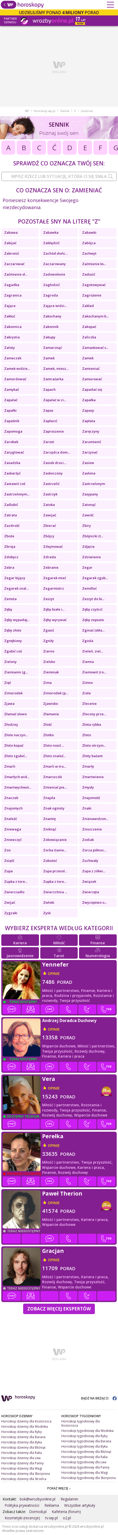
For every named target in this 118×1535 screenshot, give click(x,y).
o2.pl (67, 1517)
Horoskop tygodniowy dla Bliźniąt (86, 1451)
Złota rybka (91, 724)
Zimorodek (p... (55, 693)
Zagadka (11, 284)
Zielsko (49, 661)
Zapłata (88, 420)
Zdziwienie (91, 557)
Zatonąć (89, 504)
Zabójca (89, 243)
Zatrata (10, 515)
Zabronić (11, 253)
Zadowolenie (54, 274)
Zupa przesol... (55, 871)
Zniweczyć (13, 839)
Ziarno (48, 651)
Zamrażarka (53, 379)
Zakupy (49, 337)
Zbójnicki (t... (92, 536)
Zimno (87, 682)
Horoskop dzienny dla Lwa (21, 1458)
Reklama (51, 1505)
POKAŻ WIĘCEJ (59, 1488)
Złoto (86, 735)
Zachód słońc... (55, 253)
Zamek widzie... (17, 368)
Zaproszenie (53, 431)
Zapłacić (50, 420)
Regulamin (69, 1499)
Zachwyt (89, 253)
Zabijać (10, 243)
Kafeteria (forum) (66, 1511)
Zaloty (9, 347)
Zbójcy (48, 536)
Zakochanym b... (95, 316)
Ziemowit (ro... (94, 672)
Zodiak (88, 839)
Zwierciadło (14, 892)
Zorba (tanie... (54, 850)
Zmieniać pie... (55, 787)
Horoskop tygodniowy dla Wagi (84, 1472)
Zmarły (88, 766)
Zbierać (49, 525)
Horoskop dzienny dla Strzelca (23, 1479)
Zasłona (88, 473)
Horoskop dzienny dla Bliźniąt (23, 1447)
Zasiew (88, 462)
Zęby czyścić (92, 609)
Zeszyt (48, 598)
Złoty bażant (92, 755)
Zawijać (49, 515)
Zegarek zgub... (95, 578)
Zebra (9, 567)
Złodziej (11, 724)
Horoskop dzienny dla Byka (21, 1442)
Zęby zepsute (93, 619)
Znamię (49, 818)
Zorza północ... (94, 850)
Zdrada (49, 557)
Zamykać (11, 389)
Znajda (49, 797)
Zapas (48, 410)
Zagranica (13, 295)
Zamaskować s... (95, 347)
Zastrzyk (50, 494)
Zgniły (48, 640)
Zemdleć (89, 588)
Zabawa (11, 232)
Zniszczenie (92, 829)
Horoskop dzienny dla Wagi (21, 1468)
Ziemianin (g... (16, 672)
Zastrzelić (51, 483)
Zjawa (9, 703)
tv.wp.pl (51, 1517)
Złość (47, 724)
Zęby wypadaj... (17, 619)
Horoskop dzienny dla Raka (21, 1452)
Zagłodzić (51, 284)
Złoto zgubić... (15, 755)
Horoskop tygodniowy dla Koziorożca (80, 1423)
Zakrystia (12, 337)
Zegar (87, 567)
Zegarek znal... (16, 588)
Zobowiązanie (55, 839)
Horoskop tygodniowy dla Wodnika (87, 1430)
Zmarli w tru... (54, 766)
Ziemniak (51, 672)
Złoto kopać (13, 745)
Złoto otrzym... (94, 745)
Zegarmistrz (53, 588)
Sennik (64, 111)
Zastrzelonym (93, 483)
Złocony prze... (94, 714)
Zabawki (89, 232)
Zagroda (50, 295)
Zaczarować (14, 263)
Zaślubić (11, 504)
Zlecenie (89, 703)
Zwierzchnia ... (55, 892)
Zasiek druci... (54, 462)
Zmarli (9, 766)
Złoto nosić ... (53, 745)
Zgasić (48, 630)
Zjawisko (50, 703)
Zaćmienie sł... (15, 274)
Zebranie (50, 567)
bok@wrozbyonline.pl (37, 1499)
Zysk (47, 913)
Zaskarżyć (12, 473)
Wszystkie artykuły (79, 1505)
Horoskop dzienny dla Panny (22, 1463)
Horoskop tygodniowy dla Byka (84, 1446)
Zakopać (89, 326)
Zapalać (10, 400)
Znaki (86, 808)
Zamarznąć (52, 347)
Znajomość (91, 797)
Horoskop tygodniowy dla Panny (85, 1467)
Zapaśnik (11, 420)
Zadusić (88, 274)
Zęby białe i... (53, 609)
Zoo (7, 850)
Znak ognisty (53, 808)
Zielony (10, 661)
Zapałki (10, 410)
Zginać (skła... (93, 630)
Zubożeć (50, 860)
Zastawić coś (14, 483)
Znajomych (13, 808)
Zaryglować (14, 452)
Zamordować (15, 379)
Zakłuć (9, 316)
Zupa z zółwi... (93, 871)
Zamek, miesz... (55, 368)
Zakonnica (13, 326)
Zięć (7, 682)
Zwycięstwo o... (94, 902)
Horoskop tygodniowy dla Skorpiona (88, 1478)
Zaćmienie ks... (94, 263)
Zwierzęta (90, 892)
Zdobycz (11, 557)
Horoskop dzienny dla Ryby (21, 1432)
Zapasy (88, 410)
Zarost (48, 441)
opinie (54, 973)
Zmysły (88, 787)
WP (27, 111)
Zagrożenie (91, 295)
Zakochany (52, 316)
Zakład (88, 305)
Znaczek (11, 797)
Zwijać (9, 902)
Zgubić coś (13, 651)
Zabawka (50, 232)
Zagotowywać (94, 284)
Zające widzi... (55, 305)
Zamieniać (91, 368)
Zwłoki (48, 902)
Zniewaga (12, 829)
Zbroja (9, 546)
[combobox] (59, 176)
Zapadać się (92, 389)
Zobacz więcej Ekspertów (59, 1309)
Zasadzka (12, 462)
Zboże (9, 536)
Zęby (8, 609)
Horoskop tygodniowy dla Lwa (83, 1462)
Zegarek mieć (54, 578)
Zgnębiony (13, 640)
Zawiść (88, 515)
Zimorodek (13, 693)
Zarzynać (89, 452)
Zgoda (87, 640)
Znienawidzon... (95, 818)
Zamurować (92, 379)
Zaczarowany (54, 263)
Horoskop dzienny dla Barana (23, 1437)
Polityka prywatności (22, 1505)
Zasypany (90, 494)
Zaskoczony (53, 473)
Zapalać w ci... (54, 400)
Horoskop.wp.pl (44, 111)
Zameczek (12, 358)
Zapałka (89, 400)
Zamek (49, 358)
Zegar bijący (14, 578)
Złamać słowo (15, 714)
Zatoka (49, 504)
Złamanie (51, 714)
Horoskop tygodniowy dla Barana (86, 1441)
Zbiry (86, 525)
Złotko (48, 735)
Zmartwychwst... (17, 787)
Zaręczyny (90, 431)
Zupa (8, 871)
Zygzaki (10, 913)
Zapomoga (13, 431)
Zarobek (11, 441)
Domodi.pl (38, 1511)
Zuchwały (90, 860)
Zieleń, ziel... (92, 651)
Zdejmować (53, 546)
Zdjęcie (88, 546)
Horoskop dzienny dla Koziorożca (26, 1421)
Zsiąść (9, 860)
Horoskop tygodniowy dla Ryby (84, 1436)
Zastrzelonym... (16, 494)
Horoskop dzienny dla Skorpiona (25, 1473)
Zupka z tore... (15, 881)
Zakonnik (50, 326)
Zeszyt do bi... (93, 598)
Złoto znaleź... (54, 755)
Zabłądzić (51, 243)
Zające (10, 305)
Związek (89, 881)
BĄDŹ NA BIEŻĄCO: (99, 1398)
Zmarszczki (52, 776)
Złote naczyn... (16, 735)
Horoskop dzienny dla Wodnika (24, 1426)
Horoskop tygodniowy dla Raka (84, 1457)
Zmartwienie (93, 776)
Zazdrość (11, 525)
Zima (47, 682)
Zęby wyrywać (55, 619)
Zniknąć (49, 829)
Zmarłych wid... (16, 776)
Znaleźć (10, 818)
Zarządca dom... (56, 452)
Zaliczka (89, 337)
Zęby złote (12, 630)
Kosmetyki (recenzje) (22, 1517)
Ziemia (88, 661)
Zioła (86, 693)
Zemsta (10, 598)
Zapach (49, 389)
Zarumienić (91, 441)
